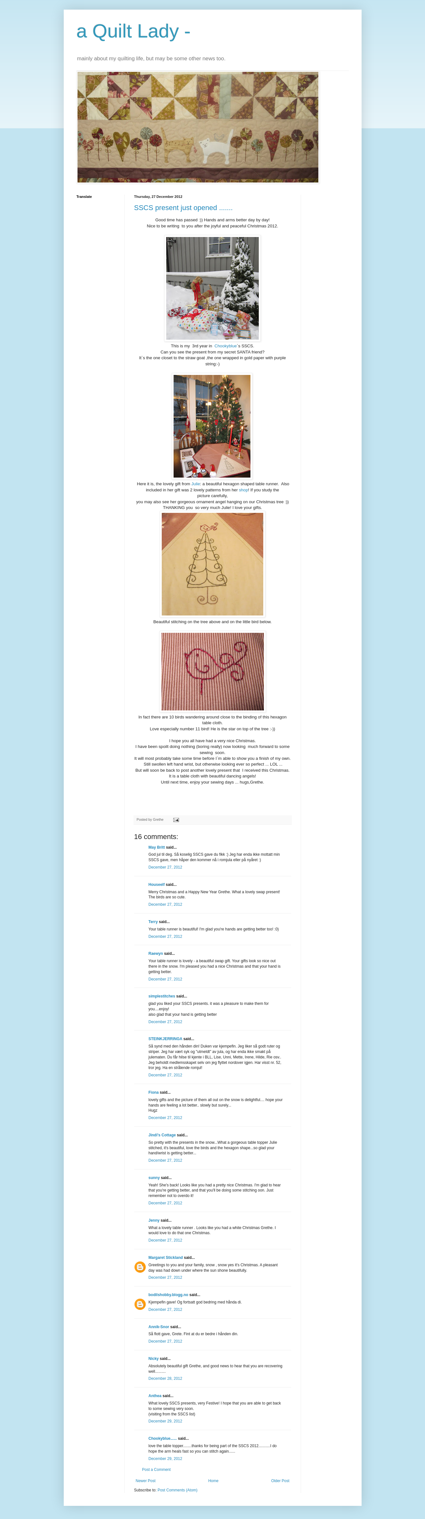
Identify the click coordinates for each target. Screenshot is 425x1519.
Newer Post (146, 1481)
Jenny (154, 1220)
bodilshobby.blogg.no (168, 1295)
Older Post (280, 1481)
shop (243, 490)
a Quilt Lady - (134, 31)
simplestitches (162, 996)
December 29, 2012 (165, 1421)
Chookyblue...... (163, 1438)
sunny (154, 1177)
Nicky (154, 1358)
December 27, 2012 (165, 867)
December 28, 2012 (165, 1378)
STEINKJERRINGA (166, 1039)
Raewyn (156, 953)
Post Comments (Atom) (178, 1490)
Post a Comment (156, 1469)
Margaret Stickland (166, 1257)
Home (213, 1481)
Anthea (155, 1396)
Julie (195, 483)
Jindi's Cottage (162, 1135)
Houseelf (157, 884)
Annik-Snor (159, 1327)
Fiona (154, 1092)
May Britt (157, 847)
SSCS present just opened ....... (183, 208)
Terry (153, 922)
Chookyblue (226, 346)
